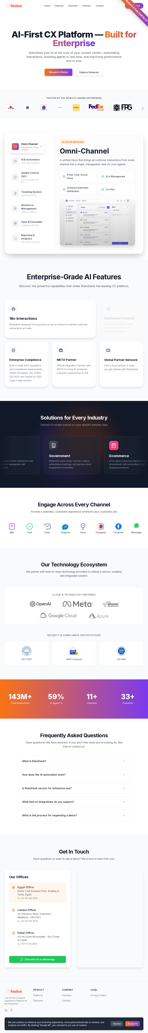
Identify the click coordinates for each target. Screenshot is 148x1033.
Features (59, 5)
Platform (38, 995)
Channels (73, 5)
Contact (100, 5)
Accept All (133, 1023)
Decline (117, 1023)
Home (47, 5)
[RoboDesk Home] (13, 6)
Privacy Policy (98, 995)
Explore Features (89, 72)
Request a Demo (58, 72)
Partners (87, 5)
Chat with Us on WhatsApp (34, 959)
